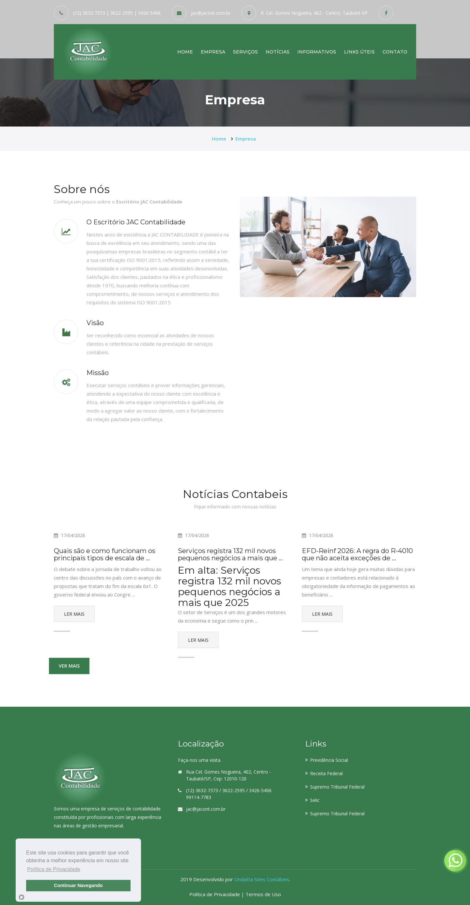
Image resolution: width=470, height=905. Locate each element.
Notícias (278, 51)
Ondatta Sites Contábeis (261, 879)
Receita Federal (326, 773)
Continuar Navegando (78, 885)
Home (185, 51)
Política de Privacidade (215, 894)
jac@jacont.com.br (210, 13)
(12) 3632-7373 (89, 13)
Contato (395, 51)
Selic (315, 800)
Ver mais (69, 666)
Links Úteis (359, 51)
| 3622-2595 (119, 13)
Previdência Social (329, 760)
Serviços (245, 51)
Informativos (316, 51)
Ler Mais (74, 614)
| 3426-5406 (147, 13)
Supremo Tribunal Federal (337, 787)
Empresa (213, 51)
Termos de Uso (263, 894)
